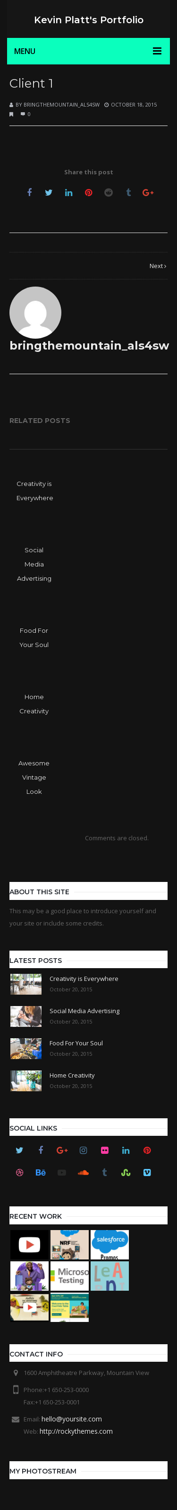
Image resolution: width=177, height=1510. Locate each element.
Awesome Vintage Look (34, 777)
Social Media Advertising (34, 564)
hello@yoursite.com (72, 1418)
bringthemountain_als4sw (62, 104)
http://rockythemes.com (76, 1431)
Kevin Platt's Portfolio (88, 20)
